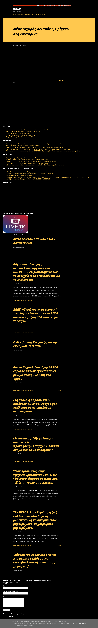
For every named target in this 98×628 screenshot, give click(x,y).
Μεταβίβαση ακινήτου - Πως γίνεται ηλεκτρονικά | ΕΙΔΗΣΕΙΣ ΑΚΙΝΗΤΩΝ (28, 179)
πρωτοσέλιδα (12, 212)
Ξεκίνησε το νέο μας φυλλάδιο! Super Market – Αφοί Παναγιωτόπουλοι (27, 130)
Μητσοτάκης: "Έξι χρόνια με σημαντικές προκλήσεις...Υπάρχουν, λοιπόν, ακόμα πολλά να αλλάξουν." (36, 444)
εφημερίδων (17, 212)
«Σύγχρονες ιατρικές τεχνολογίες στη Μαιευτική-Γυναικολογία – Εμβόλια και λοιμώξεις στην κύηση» (35, 165)
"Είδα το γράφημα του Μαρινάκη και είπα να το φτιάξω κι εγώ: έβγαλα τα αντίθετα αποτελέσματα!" (35, 147)
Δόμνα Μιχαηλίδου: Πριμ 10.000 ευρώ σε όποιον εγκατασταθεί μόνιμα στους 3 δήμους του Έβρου (35, 373)
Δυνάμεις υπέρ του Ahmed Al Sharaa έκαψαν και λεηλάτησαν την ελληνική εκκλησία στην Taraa (35, 144)
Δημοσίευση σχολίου (27, 255)
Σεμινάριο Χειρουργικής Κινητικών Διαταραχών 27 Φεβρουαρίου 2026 (27, 159)
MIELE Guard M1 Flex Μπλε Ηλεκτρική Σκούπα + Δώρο (23, 131)
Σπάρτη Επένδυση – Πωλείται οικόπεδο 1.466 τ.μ (20, 137)
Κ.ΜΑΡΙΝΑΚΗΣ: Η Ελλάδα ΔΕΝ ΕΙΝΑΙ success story (23, 145)
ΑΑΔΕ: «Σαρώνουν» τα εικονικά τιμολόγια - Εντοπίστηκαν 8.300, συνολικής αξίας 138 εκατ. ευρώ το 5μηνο (36, 315)
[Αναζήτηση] (77, 4)
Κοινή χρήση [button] (62, 80)
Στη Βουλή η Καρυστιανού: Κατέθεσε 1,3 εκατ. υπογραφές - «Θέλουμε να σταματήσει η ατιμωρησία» (35, 405)
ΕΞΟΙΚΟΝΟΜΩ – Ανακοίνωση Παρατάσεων (19, 175)
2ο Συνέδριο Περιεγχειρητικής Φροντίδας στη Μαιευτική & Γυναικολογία (27, 163)
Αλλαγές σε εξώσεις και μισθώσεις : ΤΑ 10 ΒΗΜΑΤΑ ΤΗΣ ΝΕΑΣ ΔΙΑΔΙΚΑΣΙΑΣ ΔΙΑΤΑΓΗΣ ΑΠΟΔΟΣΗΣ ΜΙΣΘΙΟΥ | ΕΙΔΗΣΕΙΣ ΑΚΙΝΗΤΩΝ (48, 177)
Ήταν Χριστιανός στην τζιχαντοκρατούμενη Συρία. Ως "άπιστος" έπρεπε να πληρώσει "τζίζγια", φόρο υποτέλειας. (38, 149)
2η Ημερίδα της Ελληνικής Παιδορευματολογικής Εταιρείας (23, 158)
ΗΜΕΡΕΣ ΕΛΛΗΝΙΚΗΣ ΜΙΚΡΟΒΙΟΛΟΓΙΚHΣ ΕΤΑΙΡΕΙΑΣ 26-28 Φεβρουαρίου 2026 (31, 161)
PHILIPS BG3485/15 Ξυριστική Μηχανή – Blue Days (22, 135)
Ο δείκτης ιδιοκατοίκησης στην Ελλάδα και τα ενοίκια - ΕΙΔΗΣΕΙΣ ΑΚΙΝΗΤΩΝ (29, 173)
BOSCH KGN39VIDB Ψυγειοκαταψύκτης (18, 133)
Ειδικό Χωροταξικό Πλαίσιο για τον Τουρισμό (19, 172)
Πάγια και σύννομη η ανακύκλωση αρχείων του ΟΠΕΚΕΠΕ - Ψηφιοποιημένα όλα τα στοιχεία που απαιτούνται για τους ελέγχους (43, 151)
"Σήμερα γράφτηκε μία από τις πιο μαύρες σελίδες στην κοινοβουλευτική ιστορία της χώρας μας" (34, 560)
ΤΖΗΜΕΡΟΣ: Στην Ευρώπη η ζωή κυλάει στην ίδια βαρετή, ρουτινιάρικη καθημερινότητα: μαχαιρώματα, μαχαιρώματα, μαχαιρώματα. (35, 520)
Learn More (76, 623)
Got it (84, 623)
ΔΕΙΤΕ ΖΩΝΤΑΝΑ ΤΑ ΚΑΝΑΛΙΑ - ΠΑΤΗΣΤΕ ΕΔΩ (34, 241)
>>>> (59, 255)
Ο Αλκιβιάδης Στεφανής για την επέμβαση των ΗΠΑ (35, 344)
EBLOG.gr (17, 9)
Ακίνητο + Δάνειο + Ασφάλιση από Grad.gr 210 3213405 (30, 14)
